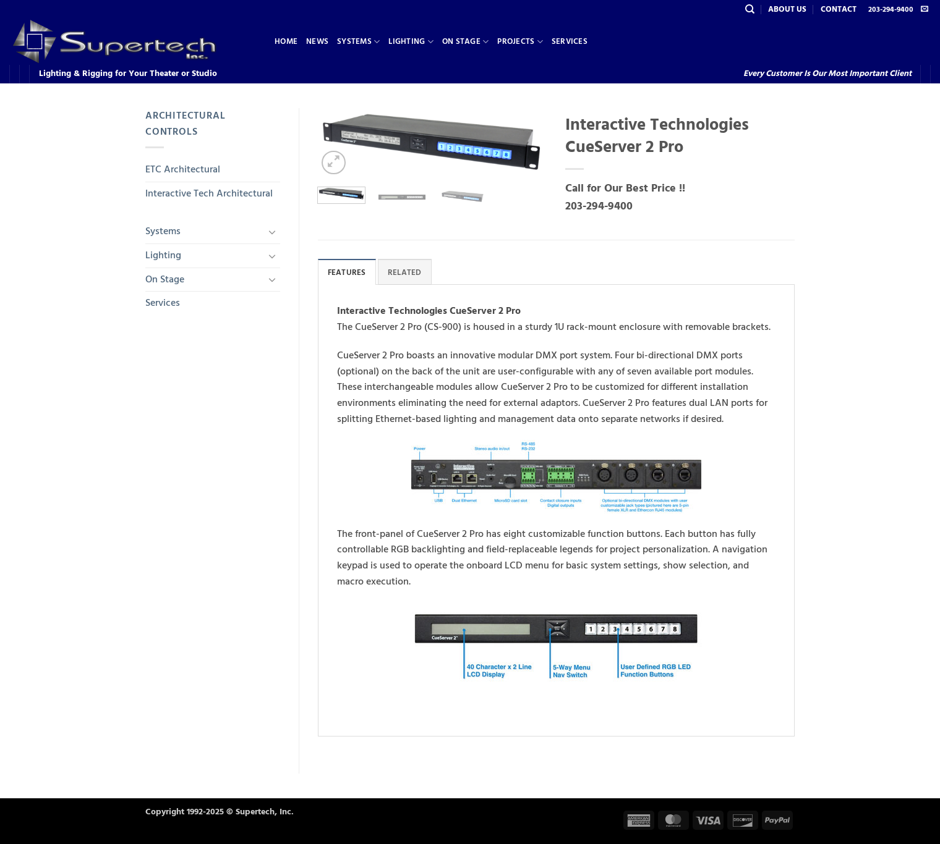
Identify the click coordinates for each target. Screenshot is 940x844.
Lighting (411, 41)
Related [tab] (405, 272)
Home (286, 41)
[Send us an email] (924, 9)
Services (570, 41)
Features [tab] (347, 272)
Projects (520, 41)
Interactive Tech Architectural (209, 193)
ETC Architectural (182, 169)
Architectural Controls (185, 124)
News (317, 41)
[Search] (749, 9)
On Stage (465, 41)
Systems (358, 41)
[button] (334, 163)
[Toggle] (272, 231)
